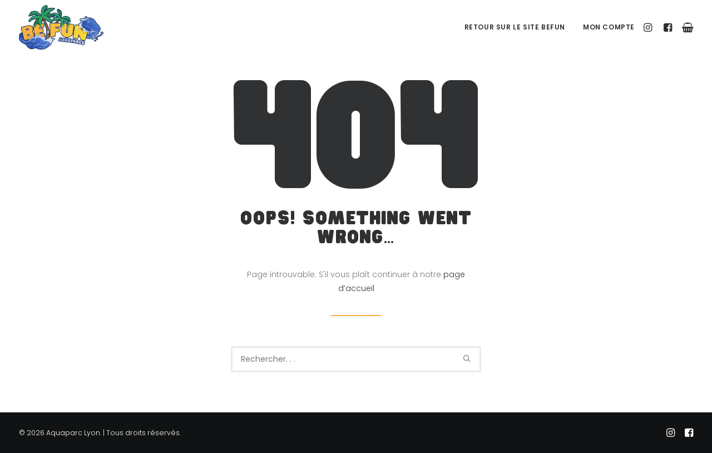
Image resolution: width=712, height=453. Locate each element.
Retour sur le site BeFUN (514, 27)
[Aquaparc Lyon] (61, 27)
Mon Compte (609, 27)
